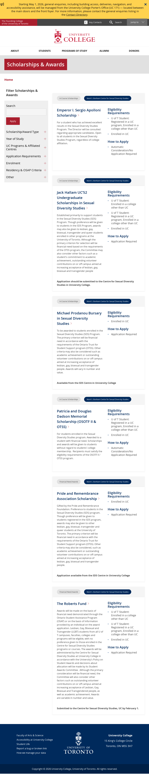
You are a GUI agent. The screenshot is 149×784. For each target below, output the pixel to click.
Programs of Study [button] (74, 50)
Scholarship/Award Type (22, 132)
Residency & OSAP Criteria (23, 170)
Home (8, 79)
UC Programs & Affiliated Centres (23, 147)
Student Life (23, 754)
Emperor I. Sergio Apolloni (79, 112)
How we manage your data (31, 763)
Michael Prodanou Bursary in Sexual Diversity (76, 318)
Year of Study (15, 139)
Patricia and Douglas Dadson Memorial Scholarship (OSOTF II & (80, 418)
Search (10, 106)
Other (10, 177)
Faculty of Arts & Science (30, 745)
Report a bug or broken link (32, 758)
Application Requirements (23, 156)
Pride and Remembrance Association (71, 501)
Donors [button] (134, 50)
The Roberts (76, 614)
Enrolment (13, 163)
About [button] (15, 50)
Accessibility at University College (35, 750)
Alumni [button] (104, 50)
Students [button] (45, 50)
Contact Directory (76, 14)
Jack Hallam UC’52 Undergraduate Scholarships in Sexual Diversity (78, 200)
